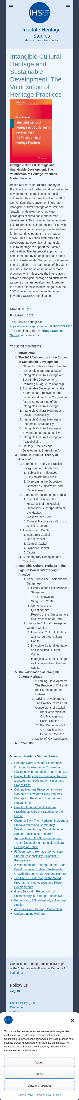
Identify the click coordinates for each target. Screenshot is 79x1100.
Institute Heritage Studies (42, 33)
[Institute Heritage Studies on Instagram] (15, 991)
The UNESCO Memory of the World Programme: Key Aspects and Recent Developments (38, 882)
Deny (39, 1074)
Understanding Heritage (30, 913)
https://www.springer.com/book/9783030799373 (41, 326)
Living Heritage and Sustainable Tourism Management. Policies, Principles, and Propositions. (40, 780)
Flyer (28, 309)
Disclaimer (17, 1007)
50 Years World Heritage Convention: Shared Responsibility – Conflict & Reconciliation (38, 856)
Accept (39, 1062)
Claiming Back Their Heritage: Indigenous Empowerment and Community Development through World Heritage (41, 825)
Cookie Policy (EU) (22, 1003)
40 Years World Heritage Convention (38, 909)
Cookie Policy (25, 1094)
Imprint (57, 1094)
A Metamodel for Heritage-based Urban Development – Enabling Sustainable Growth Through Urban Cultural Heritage (40, 869)
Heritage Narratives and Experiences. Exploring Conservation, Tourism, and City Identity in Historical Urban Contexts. (41, 767)
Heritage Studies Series (40, 756)
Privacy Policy (43, 1094)
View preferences (39, 1085)
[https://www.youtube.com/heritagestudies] (18, 991)
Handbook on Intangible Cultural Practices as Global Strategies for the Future (38, 812)
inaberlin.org (18, 972)
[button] (73, 1020)
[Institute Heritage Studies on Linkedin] (11, 991)
